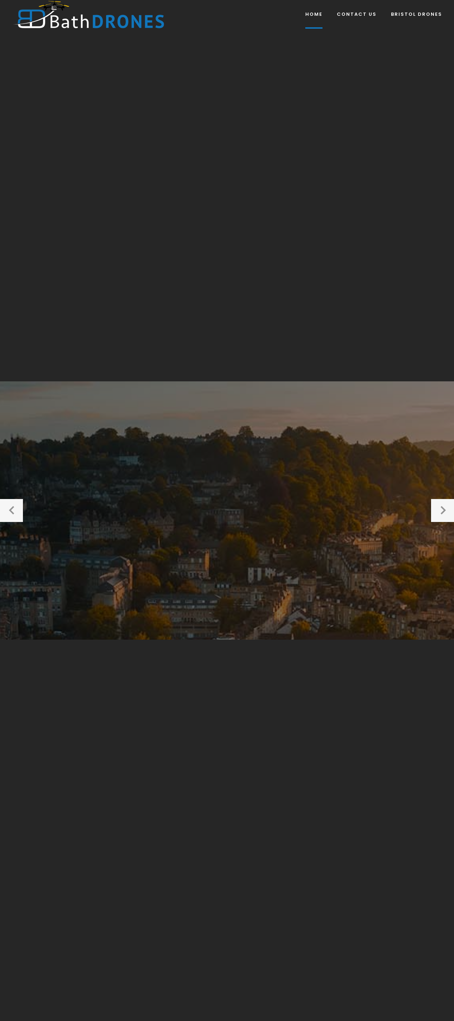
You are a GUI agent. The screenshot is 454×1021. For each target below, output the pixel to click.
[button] (11, 510)
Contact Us (357, 14)
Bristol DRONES (416, 14)
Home (313, 14)
